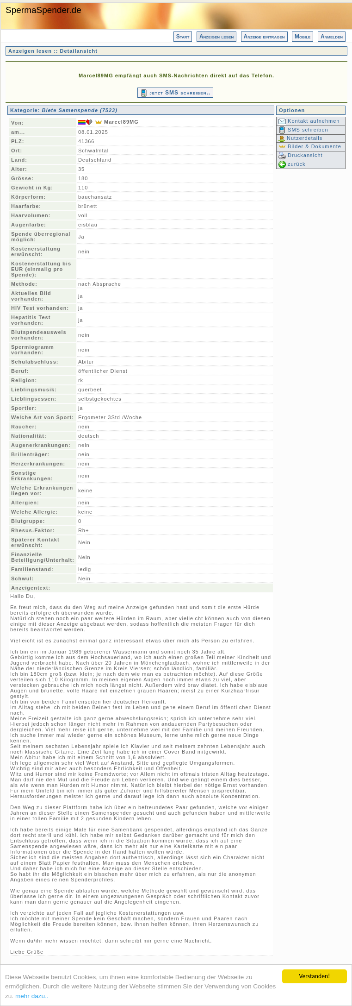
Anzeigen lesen (216, 36)
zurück (291, 164)
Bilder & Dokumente (309, 146)
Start (183, 36)
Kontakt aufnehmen (309, 121)
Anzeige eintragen (264, 36)
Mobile (302, 36)
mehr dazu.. (32, 996)
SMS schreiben (303, 129)
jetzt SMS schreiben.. (175, 93)
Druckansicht (300, 155)
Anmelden (332, 36)
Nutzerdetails (300, 138)
